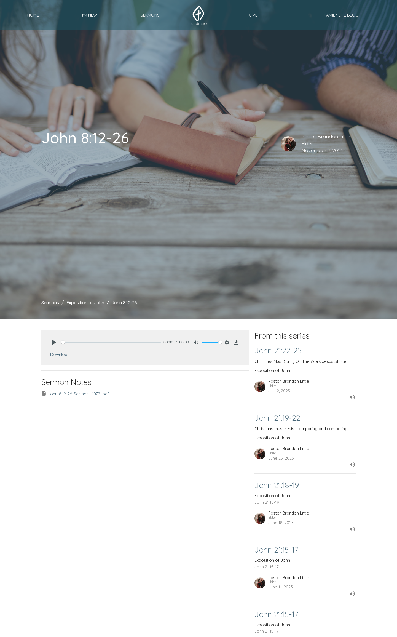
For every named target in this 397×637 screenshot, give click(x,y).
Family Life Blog (341, 15)
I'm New (89, 15)
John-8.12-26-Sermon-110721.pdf (75, 393)
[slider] (111, 342)
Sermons (150, 15)
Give (253, 15)
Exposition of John (85, 302)
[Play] (54, 342)
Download (60, 354)
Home (33, 15)
